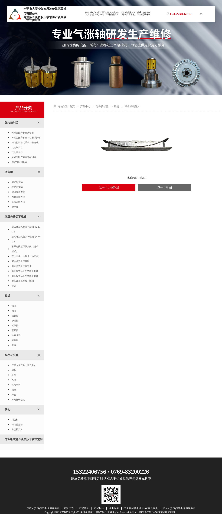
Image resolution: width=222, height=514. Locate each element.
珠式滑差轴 (17, 187)
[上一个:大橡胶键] (109, 187)
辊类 (7, 295)
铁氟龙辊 (16, 335)
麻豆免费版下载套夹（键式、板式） (26, 249)
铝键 (14, 390)
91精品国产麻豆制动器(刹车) (26, 137)
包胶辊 (15, 316)
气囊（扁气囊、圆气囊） (24, 365)
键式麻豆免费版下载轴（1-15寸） (26, 239)
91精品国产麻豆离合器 (23, 133)
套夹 (14, 286)
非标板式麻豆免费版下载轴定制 (23, 439)
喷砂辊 (15, 340)
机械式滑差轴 (18, 202)
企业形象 (114, 508)
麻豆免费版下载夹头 (22, 266)
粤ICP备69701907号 (148, 512)
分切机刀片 (17, 429)
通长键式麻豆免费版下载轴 (25, 271)
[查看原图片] (133, 177)
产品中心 (97, 14)
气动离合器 (17, 152)
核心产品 (92, 14)
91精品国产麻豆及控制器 (24, 157)
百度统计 (162, 512)
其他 (7, 409)
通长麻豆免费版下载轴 (23, 281)
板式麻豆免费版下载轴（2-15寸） (26, 229)
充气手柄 (16, 385)
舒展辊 (15, 320)
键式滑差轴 (17, 182)
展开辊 (15, 330)
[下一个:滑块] (164, 187)
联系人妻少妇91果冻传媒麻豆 (144, 14)
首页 (72, 106)
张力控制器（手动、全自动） (26, 142)
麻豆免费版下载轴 (15, 216)
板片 (14, 375)
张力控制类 (11, 122)
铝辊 (14, 306)
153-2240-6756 (180, 14)
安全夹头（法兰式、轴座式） (26, 256)
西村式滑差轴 (18, 197)
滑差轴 (9, 172)
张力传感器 (17, 424)
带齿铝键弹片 (132, 106)
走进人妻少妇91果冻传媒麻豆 (112, 14)
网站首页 (87, 14)
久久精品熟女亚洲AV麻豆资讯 (128, 14)
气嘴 (14, 380)
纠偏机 (15, 419)
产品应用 (102, 14)
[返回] (143, 177)
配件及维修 (11, 355)
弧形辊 (15, 325)
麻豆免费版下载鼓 (20, 261)
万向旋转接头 (18, 399)
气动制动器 (17, 147)
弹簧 (14, 395)
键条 (14, 370)
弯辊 (14, 345)
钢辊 (14, 311)
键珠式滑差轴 (18, 192)
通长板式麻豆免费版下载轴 (25, 276)
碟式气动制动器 (19, 162)
